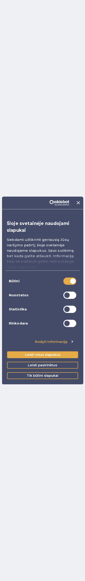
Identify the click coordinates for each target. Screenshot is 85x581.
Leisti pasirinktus (42, 365)
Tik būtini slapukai (42, 375)
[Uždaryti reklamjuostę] (78, 202)
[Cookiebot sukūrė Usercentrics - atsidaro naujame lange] (51, 203)
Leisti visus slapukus (42, 354)
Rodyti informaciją (51, 341)
